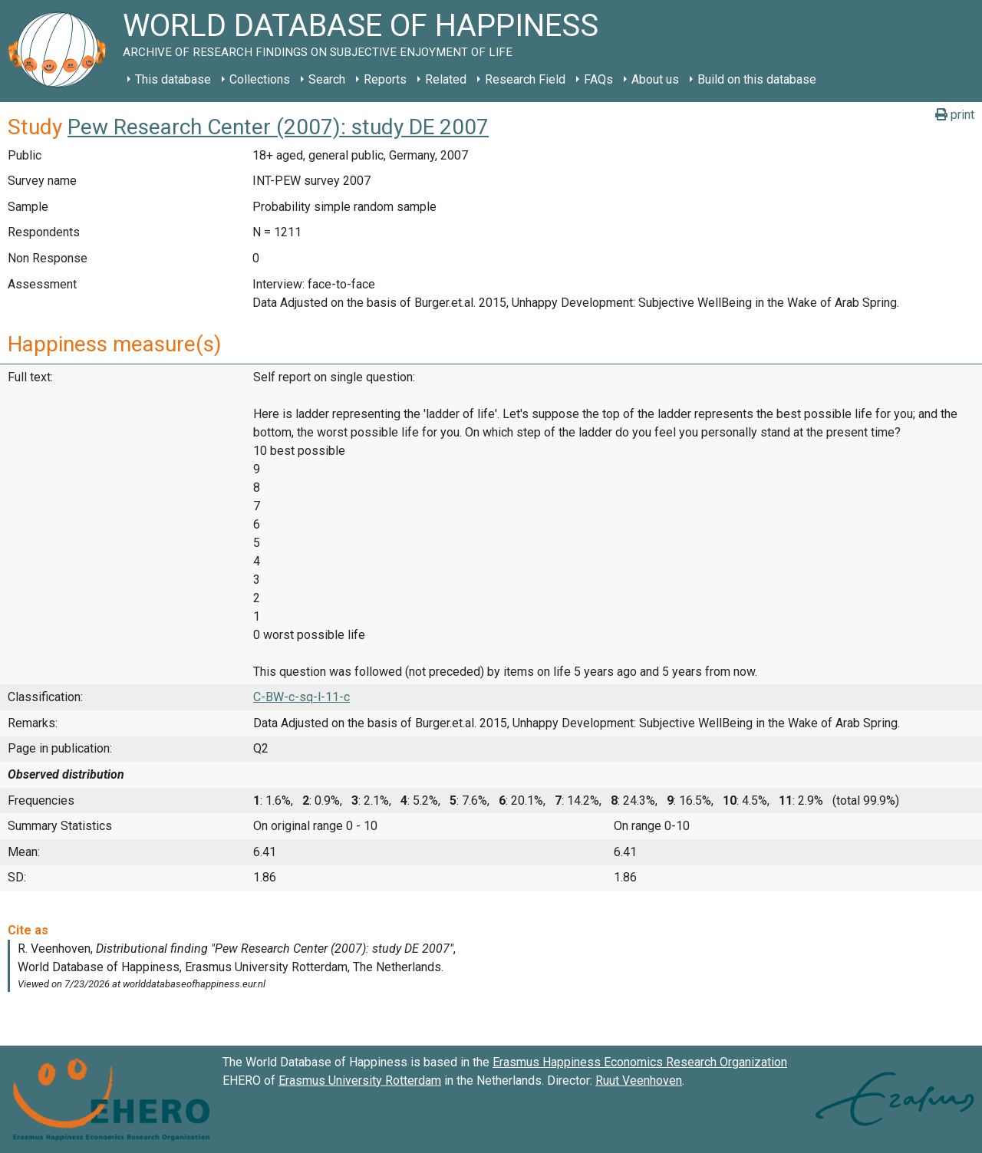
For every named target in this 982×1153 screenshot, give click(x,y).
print (954, 114)
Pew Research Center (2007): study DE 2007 (278, 127)
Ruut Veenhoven (638, 1080)
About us (655, 79)
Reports (385, 79)
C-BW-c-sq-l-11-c (301, 697)
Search (326, 79)
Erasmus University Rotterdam (359, 1080)
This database (173, 79)
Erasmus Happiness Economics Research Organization (640, 1062)
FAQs (598, 79)
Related (445, 79)
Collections (259, 79)
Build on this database (756, 79)
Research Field (525, 79)
